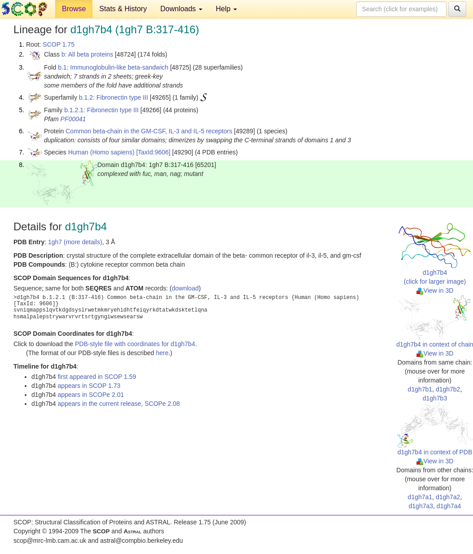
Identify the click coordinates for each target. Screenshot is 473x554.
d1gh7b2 (448, 389)
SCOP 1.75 (58, 44)
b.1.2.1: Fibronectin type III (101, 110)
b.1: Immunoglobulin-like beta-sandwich (113, 67)
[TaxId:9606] (153, 152)
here (162, 352)
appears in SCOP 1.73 (88, 385)
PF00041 (73, 119)
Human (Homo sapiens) (101, 152)
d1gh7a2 (448, 497)
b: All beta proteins (87, 54)
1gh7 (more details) (75, 242)
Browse (74, 9)
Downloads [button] (181, 9)
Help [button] (226, 9)
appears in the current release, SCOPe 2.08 (118, 403)
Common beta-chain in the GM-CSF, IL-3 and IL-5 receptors (149, 131)
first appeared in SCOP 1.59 (96, 376)
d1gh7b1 (420, 389)
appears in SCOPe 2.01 (90, 394)
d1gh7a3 (421, 506)
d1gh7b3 (435, 398)
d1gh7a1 (420, 497)
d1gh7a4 (449, 506)
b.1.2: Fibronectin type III (113, 97)
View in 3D (435, 290)
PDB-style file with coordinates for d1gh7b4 (135, 343)
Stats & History (123, 9)
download (185, 288)
